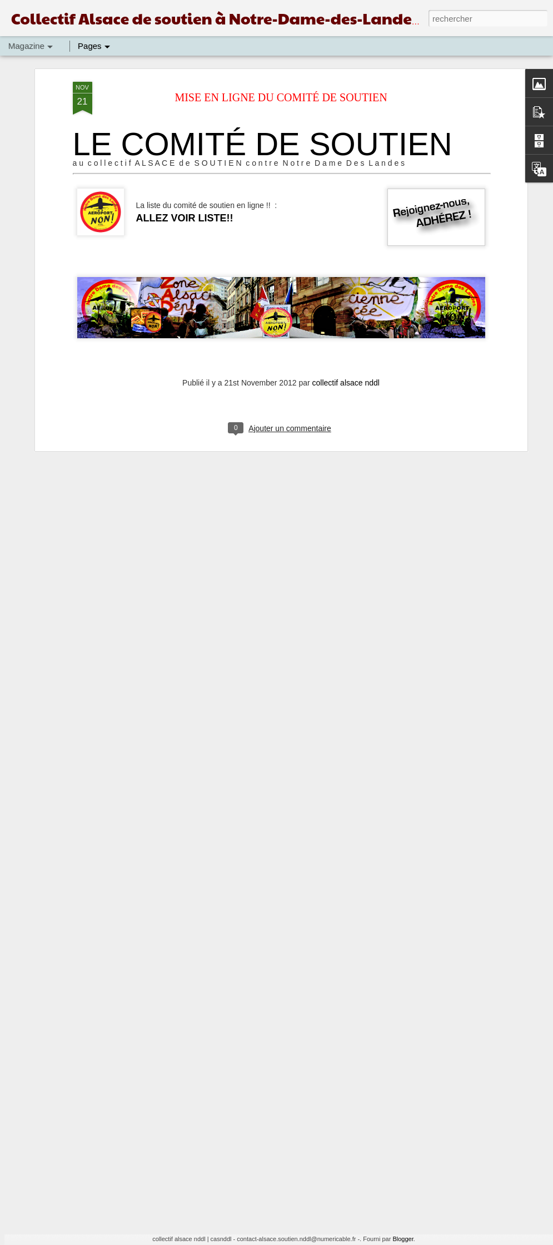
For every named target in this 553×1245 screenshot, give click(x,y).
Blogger (402, 1239)
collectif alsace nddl (346, 272)
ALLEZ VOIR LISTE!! (184, 107)
